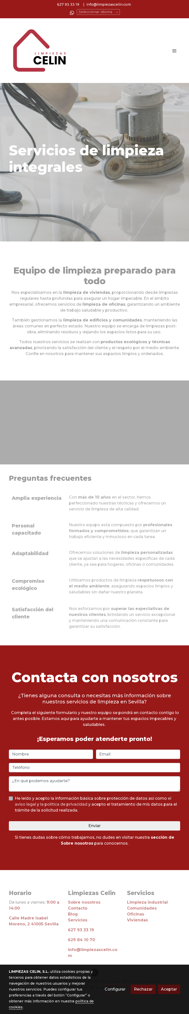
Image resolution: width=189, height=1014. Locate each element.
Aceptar (169, 989)
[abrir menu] (174, 50)
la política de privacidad (64, 804)
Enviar (94, 825)
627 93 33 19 (68, 4)
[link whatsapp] (72, 12)
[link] (40, 50)
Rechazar (143, 989)
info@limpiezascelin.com (108, 4)
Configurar (115, 989)
